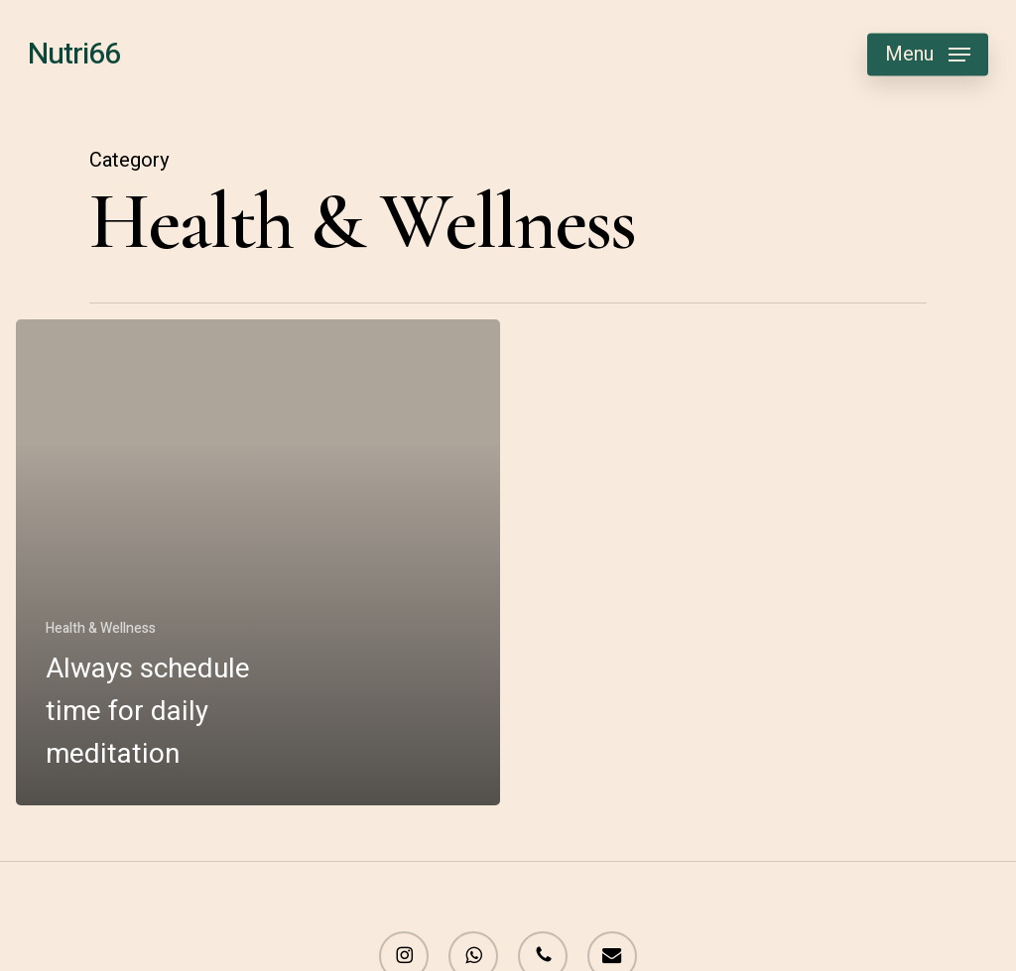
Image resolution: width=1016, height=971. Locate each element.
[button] (927, 55)
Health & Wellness (101, 628)
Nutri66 (74, 54)
